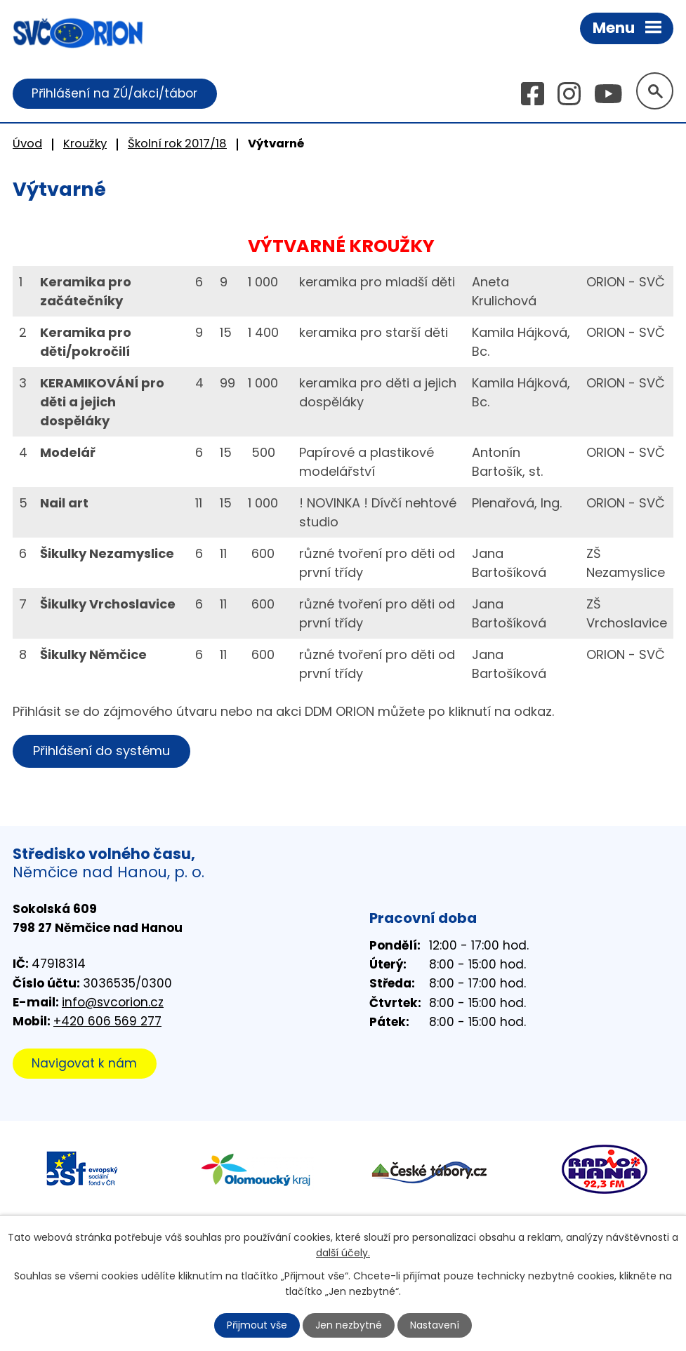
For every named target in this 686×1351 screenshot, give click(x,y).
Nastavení (434, 1325)
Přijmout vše (257, 1325)
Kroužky (85, 143)
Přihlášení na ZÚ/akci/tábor (114, 93)
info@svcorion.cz (113, 1002)
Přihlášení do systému (101, 750)
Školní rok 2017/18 (177, 143)
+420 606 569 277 (107, 1021)
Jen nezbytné (348, 1325)
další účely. (343, 1253)
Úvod (27, 143)
